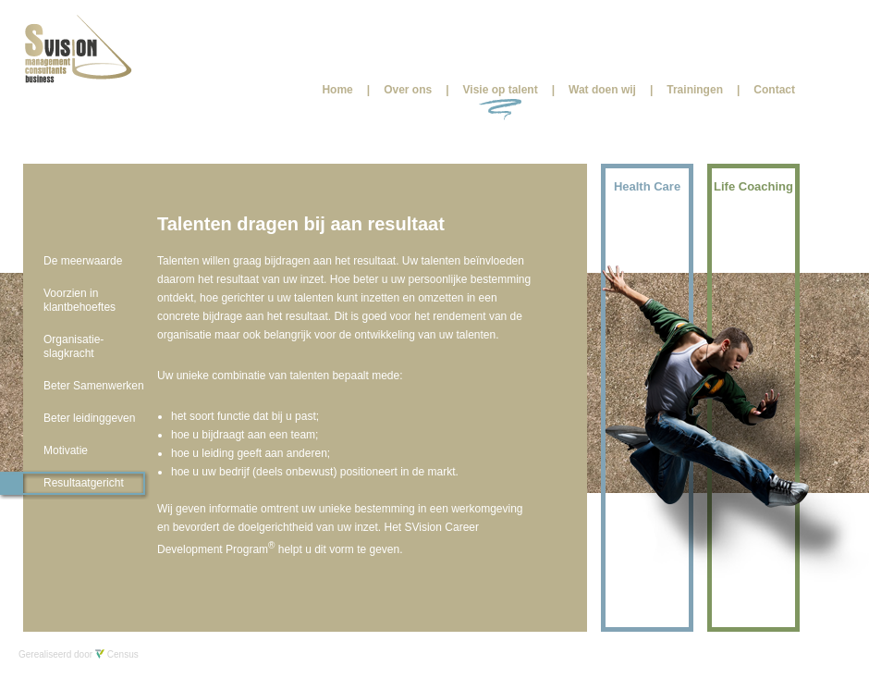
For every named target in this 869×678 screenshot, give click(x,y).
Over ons (408, 89)
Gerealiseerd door (78, 654)
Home (337, 89)
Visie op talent (500, 89)
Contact (774, 89)
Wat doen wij (602, 89)
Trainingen (695, 89)
